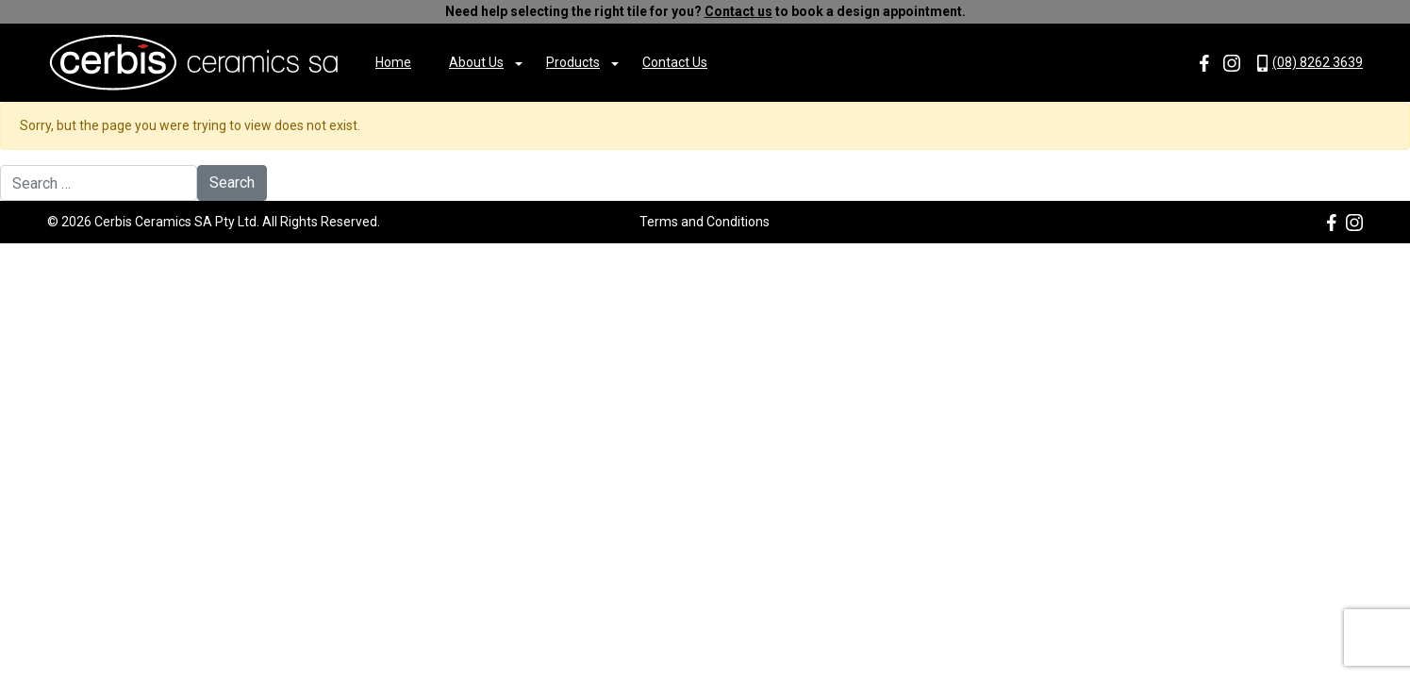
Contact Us (674, 62)
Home (393, 62)
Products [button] (573, 62)
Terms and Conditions (704, 221)
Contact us (738, 11)
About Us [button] (476, 62)
